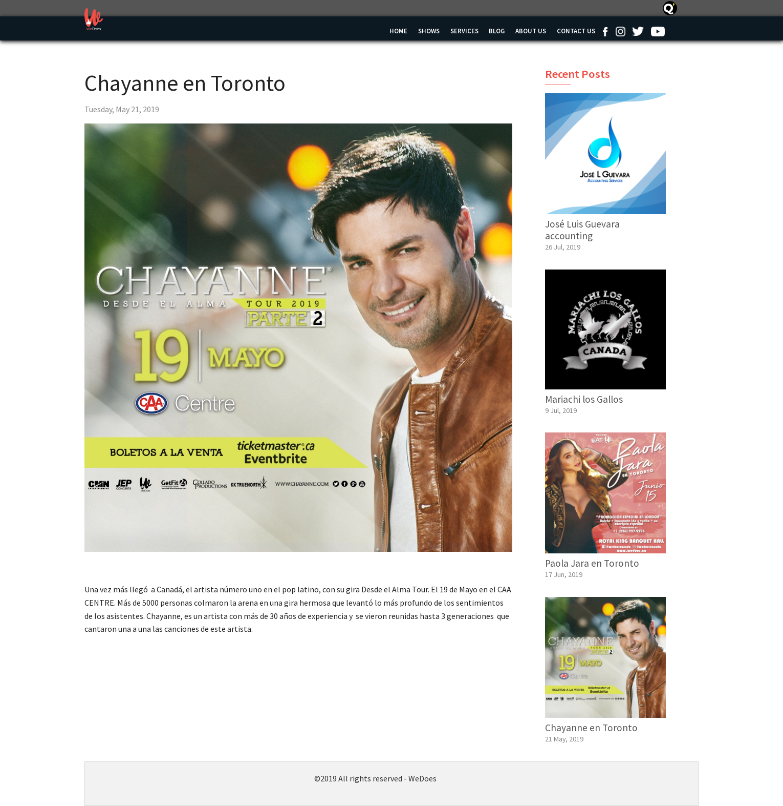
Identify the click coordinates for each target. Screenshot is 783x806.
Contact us (576, 31)
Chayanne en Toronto (591, 727)
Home (398, 31)
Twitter (637, 31)
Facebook (605, 31)
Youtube (657, 31)
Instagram (620, 31)
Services (464, 31)
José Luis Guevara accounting (582, 230)
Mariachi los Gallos (584, 399)
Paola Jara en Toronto (592, 563)
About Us (530, 31)
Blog (497, 31)
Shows (429, 31)
